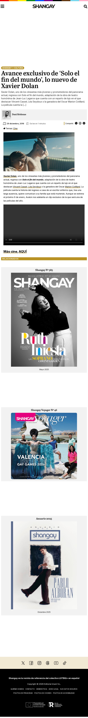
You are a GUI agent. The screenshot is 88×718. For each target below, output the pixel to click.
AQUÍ (23, 251)
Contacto (30, 689)
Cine (15, 128)
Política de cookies (42, 693)
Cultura (18, 68)
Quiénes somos (17, 689)
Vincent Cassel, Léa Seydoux (27, 186)
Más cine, (10, 251)
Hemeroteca (41, 689)
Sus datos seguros (68, 689)
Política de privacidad (23, 693)
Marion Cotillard (72, 186)
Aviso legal (54, 689)
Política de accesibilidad (64, 693)
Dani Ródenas (19, 114)
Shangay (7, 68)
